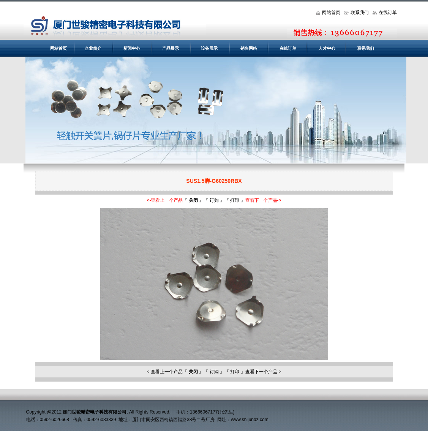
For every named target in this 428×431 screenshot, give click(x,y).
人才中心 (327, 48)
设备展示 (209, 48)
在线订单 (385, 12)
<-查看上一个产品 (165, 200)
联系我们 (356, 12)
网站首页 (328, 12)
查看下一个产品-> (263, 200)
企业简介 (93, 48)
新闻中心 (131, 48)
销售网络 (248, 48)
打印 (234, 200)
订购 (214, 200)
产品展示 (170, 48)
